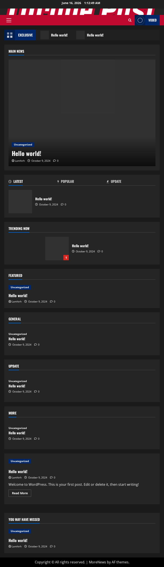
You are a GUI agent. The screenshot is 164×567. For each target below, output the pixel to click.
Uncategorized (23, 144)
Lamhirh (20, 161)
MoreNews (97, 562)
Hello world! (54, 35)
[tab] (33, 182)
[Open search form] (130, 20)
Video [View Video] (146, 20)
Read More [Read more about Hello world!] (21, 494)
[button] (8, 20)
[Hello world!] (82, 113)
